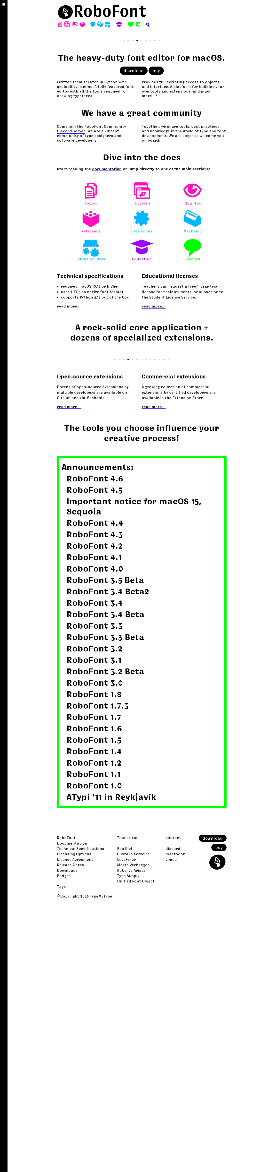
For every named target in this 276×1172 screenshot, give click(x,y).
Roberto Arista (131, 1137)
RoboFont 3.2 (94, 915)
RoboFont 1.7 (94, 984)
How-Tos (192, 325)
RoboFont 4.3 (95, 801)
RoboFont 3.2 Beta (105, 938)
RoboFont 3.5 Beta (105, 847)
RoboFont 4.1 (94, 824)
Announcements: (98, 734)
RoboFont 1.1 (93, 1041)
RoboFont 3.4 (95, 870)
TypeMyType (101, 1163)
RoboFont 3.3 (94, 893)
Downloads (67, 1137)
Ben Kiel (124, 1116)
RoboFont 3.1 (94, 927)
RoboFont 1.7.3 (97, 972)
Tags (61, 1154)
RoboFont (66, 1105)
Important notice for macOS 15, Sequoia (134, 773)
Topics (90, 325)
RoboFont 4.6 (95, 745)
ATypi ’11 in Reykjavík (111, 1064)
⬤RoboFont (102, 11)
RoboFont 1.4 (94, 1018)
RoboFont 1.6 (94, 995)
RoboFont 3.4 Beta (106, 881)
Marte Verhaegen (133, 1132)
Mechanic (192, 353)
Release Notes (70, 1132)
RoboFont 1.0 (94, 1052)
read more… (69, 440)
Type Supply (128, 1143)
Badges (64, 1143)
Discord (192, 380)
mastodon (175, 1121)
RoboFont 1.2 (94, 1030)
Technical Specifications (80, 1116)
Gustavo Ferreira (133, 1121)
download (134, 204)
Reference (90, 353)
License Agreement (75, 1127)
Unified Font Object (136, 1148)
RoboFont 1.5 (94, 1007)
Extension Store (90, 380)
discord (173, 1116)
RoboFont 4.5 (94, 757)
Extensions (141, 353)
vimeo (171, 1127)
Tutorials (141, 325)
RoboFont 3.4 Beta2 (108, 858)
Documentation (72, 1110)
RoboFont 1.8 (94, 961)
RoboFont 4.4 (95, 790)
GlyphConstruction (118, 617)
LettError (126, 1127)
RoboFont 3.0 (95, 950)
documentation (107, 302)
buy (156, 204)
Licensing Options (74, 1121)
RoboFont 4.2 (95, 813)
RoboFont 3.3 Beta (105, 904)
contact (173, 1105)
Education (141, 380)
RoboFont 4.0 (95, 835)
